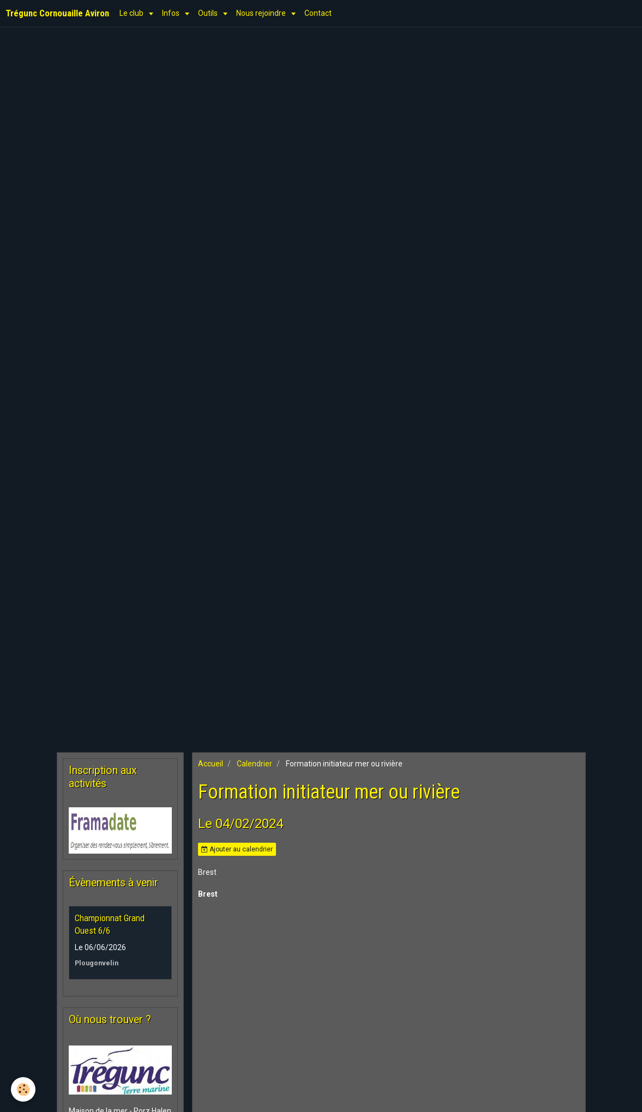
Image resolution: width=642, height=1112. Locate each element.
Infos (171, 13)
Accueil (210, 763)
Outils (208, 13)
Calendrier (254, 763)
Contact (318, 13)
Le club (132, 13)
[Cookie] (23, 1089)
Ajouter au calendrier (237, 849)
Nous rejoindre (261, 13)
